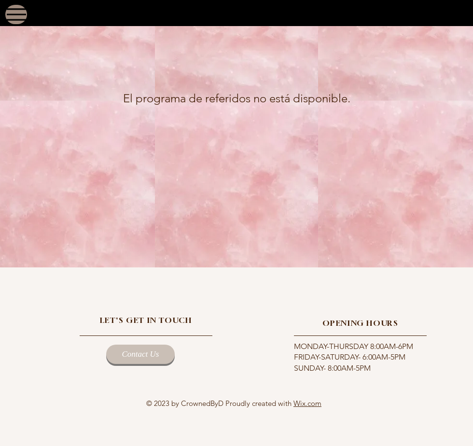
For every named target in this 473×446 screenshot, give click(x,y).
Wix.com (307, 403)
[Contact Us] (140, 354)
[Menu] (16, 14)
